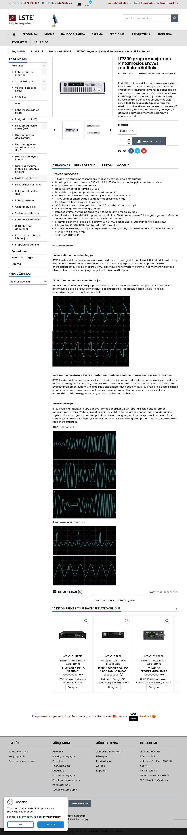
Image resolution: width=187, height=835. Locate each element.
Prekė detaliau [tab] (86, 165)
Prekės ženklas (148, 73)
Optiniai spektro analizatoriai (24, 136)
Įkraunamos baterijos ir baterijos (28, 237)
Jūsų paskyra (107, 743)
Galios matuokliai (25, 207)
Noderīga (165, 34)
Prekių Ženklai (141, 34)
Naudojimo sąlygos (63, 756)
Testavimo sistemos (27, 213)
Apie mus (58, 751)
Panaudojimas (61, 785)
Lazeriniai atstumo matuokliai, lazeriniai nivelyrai (27, 169)
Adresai (101, 766)
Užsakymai (102, 756)
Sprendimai (117, 34)
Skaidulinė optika (25, 81)
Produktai (30, 34)
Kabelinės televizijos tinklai (27, 111)
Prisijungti (146, 3)
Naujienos (41, 42)
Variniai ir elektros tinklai (25, 89)
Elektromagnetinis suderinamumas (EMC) (26, 147)
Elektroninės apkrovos (28, 184)
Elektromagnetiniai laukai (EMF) (26, 127)
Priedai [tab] (107, 165)
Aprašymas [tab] (61, 165)
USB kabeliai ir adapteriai (23, 227)
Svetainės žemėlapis (64, 789)
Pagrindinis (18, 59)
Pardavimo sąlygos (63, 775)
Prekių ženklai (19, 273)
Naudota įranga (73, 34)
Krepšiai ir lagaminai (27, 244)
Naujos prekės (17, 756)
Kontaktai (19, 42)
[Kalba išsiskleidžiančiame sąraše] (120, 3)
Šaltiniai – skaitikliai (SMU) (26, 192)
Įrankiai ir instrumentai (28, 219)
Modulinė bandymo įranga (26, 158)
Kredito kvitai (103, 761)
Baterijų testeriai (24, 200)
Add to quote (149, 141)
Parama (97, 34)
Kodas (122, 73)
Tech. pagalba (61, 766)
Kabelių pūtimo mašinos (24, 73)
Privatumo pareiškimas (66, 780)
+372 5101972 (31, 3)
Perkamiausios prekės (22, 761)
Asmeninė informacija (109, 751)
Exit (20, 824)
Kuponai (101, 770)
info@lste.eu (64, 3)
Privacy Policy (52, 817)
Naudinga (58, 770)
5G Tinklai (20, 97)
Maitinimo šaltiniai (25, 178)
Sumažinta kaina (18, 751)
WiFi (17, 103)
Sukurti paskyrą (169, 3)
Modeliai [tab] (123, 165)
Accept (50, 824)
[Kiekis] (122, 141)
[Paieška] (150, 18)
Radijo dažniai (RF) (26, 119)
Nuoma (49, 34)
